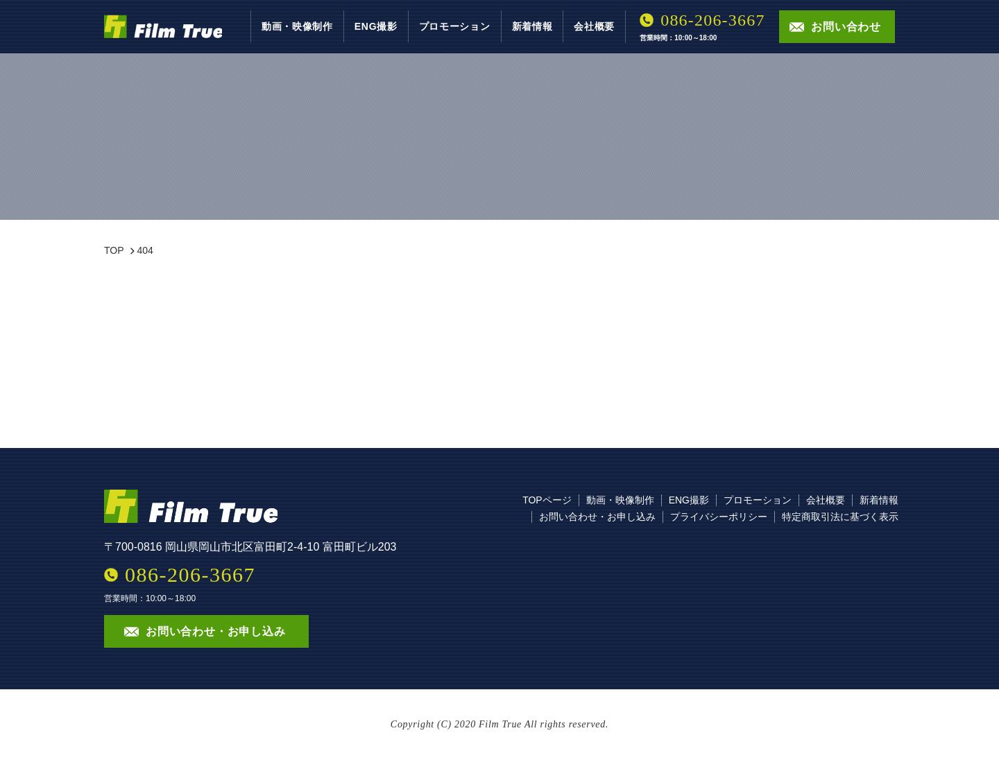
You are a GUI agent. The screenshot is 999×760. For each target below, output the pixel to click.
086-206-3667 (712, 20)
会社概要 (594, 26)
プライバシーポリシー (718, 516)
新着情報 (532, 26)
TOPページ (547, 500)
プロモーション (454, 26)
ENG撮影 (376, 26)
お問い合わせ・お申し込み (597, 516)
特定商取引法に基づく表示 (840, 516)
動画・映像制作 (297, 26)
